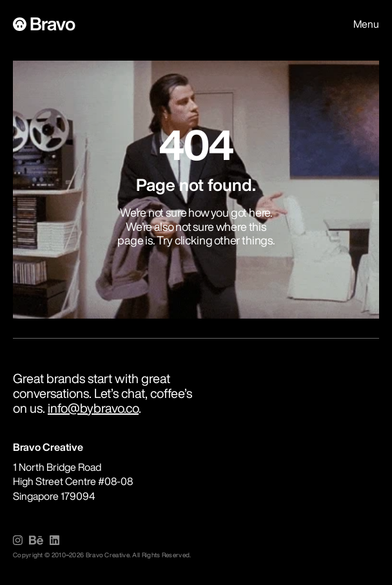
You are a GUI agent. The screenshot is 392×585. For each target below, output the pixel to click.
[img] (18, 540)
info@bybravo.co (93, 408)
